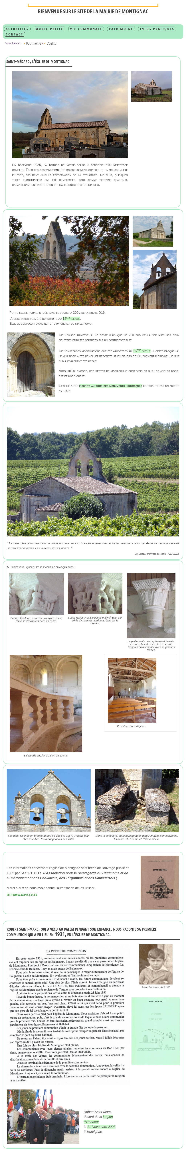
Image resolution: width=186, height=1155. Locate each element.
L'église (51, 43)
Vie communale (86, 29)
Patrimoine (121, 29)
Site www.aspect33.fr (22, 894)
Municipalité (49, 29)
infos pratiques (157, 29)
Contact (14, 34)
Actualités (17, 29)
